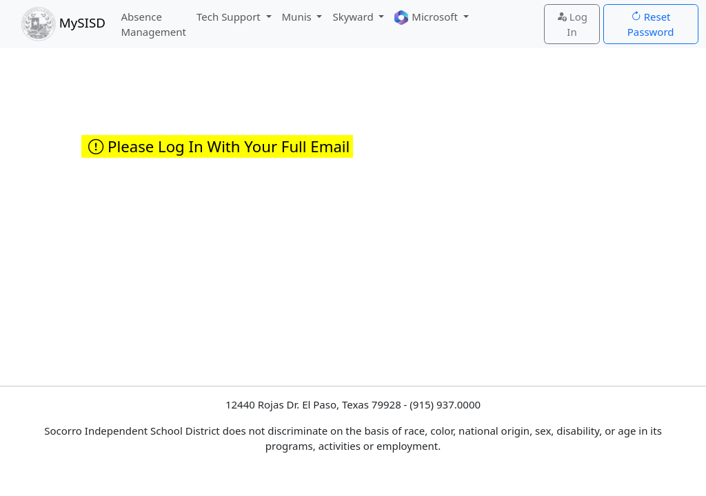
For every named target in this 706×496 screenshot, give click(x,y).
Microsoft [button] (427, 17)
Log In (571, 24)
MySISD (63, 24)
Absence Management (153, 24)
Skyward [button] (354, 16)
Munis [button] (298, 16)
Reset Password (650, 24)
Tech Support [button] (229, 16)
